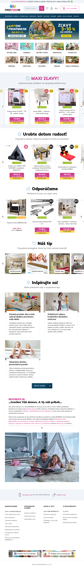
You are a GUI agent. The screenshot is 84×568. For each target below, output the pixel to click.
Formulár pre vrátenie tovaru (12, 533)
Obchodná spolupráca (70, 514)
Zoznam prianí (47, 8)
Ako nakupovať (10, 517)
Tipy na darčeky (48, 517)
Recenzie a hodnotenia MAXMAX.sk (12, 539)
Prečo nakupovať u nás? (12, 514)
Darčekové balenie (11, 520)
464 (34, 146)
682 (9, 90)
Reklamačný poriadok (70, 522)
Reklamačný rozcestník (12, 529)
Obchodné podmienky (12, 526)
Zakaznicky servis (30, 516)
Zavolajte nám (27, 495)
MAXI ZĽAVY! (45, 78)
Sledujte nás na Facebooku (26, 553)
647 (9, 200)
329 (9, 146)
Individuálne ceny (29, 519)
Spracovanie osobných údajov (70, 518)
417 (59, 200)
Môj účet (51, 8)
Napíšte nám (61, 495)
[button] (2, 106)
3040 (59, 146)
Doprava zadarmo (30, 513)
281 (34, 200)
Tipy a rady (8, 523)
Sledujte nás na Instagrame (60, 553)
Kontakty (65, 511)
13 (34, 90)
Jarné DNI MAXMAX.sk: (19, 1)
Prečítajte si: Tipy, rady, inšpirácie (51, 521)
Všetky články (39, 386)
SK (56, 8)
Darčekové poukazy (50, 514)
